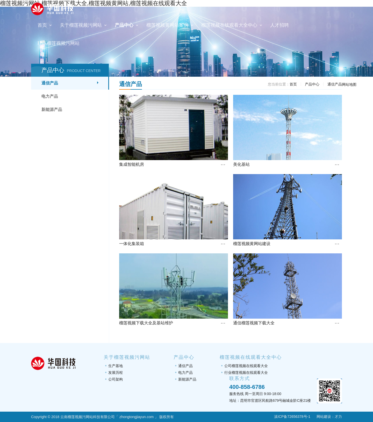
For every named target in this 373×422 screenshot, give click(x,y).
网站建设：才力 (329, 416)
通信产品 (49, 83)
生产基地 (115, 366)
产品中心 (312, 84)
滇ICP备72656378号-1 (289, 416)
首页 (293, 84)
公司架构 (115, 379)
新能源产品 (51, 109)
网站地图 (349, 84)
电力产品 (49, 96)
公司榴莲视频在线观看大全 (246, 366)
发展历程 (115, 372)
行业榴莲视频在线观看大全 (246, 372)
